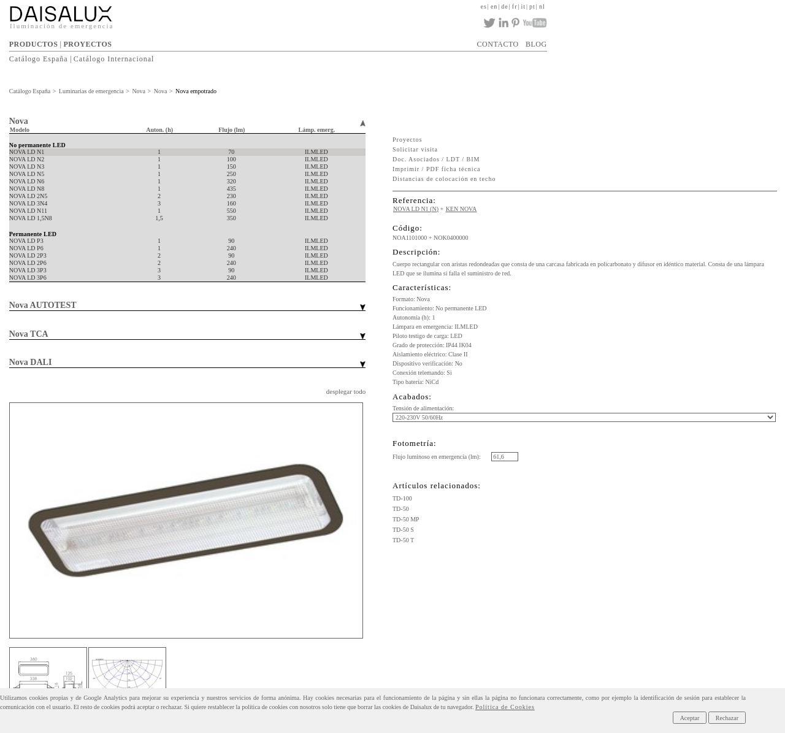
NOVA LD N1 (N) (415, 208)
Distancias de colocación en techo (444, 178)
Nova (138, 91)
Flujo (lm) (231, 129)
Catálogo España (38, 59)
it (523, 6)
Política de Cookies (505, 707)
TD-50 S (403, 529)
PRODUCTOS (33, 44)
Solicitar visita (415, 149)
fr (515, 6)
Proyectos (407, 139)
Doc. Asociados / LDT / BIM (436, 159)
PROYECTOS (87, 44)
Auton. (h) (159, 129)
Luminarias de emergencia (91, 91)
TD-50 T (403, 540)
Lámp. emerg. (317, 129)
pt (532, 6)
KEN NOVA (461, 208)
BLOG (536, 44)
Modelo (19, 129)
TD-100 (402, 498)
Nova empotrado (195, 91)
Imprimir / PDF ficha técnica (436, 169)
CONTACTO (498, 44)
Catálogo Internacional (114, 59)
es (484, 6)
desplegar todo (346, 391)
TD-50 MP (405, 519)
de (504, 6)
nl (542, 6)
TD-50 (400, 508)
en (494, 6)
